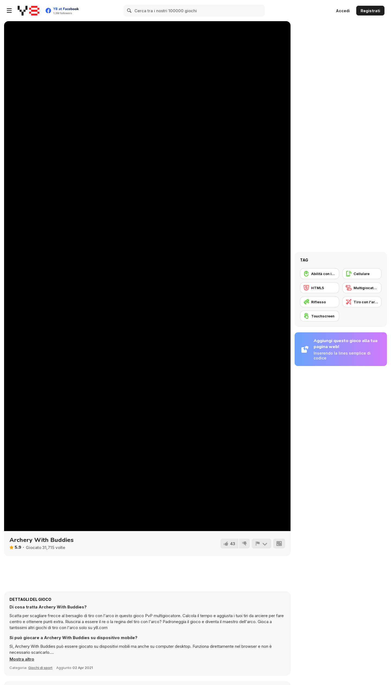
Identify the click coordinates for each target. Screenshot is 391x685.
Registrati (370, 10)
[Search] (129, 11)
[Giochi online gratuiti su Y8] (28, 10)
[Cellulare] (361, 273)
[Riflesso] (319, 301)
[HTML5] (319, 287)
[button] (22, 659)
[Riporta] (261, 543)
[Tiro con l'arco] (361, 301)
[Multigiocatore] (361, 287)
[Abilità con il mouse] (319, 273)
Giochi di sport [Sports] (40, 667)
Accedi (343, 10)
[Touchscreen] (319, 316)
